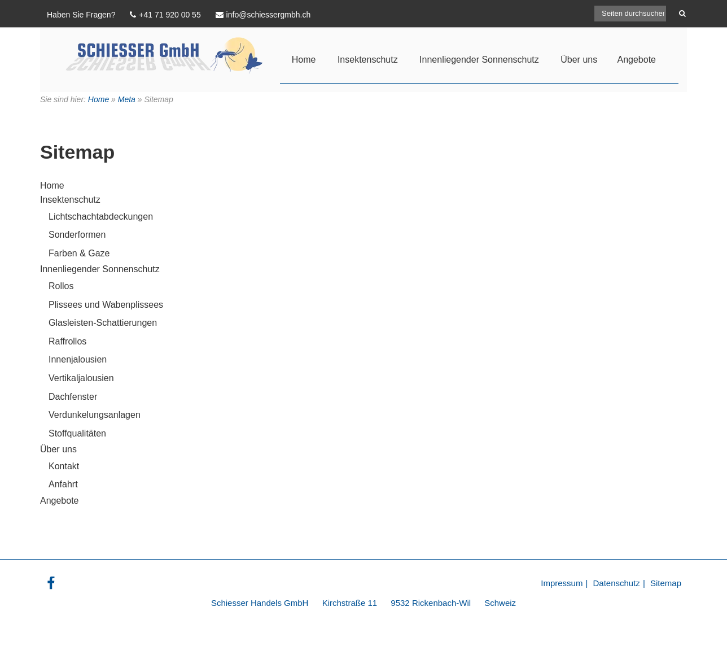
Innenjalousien (78, 359)
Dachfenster (73, 396)
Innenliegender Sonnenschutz (479, 59)
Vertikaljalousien (81, 378)
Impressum (562, 583)
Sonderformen (77, 234)
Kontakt (64, 466)
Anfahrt (63, 484)
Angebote (636, 59)
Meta (126, 99)
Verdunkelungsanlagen (95, 415)
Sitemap (665, 583)
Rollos (61, 286)
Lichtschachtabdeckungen (101, 216)
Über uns (578, 59)
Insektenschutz (368, 59)
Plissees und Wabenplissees (106, 304)
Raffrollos (67, 341)
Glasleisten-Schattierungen (103, 323)
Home (304, 59)
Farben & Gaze (79, 253)
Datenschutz (616, 583)
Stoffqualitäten (77, 433)
